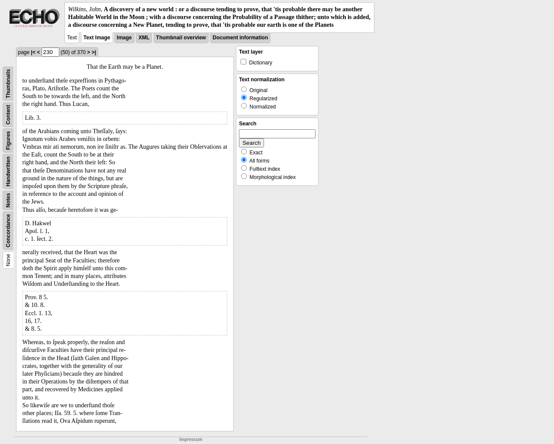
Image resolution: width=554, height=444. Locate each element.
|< (33, 52)
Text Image (97, 38)
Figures (8, 140)
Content (8, 114)
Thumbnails (8, 83)
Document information (240, 38)
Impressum (190, 439)
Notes (8, 200)
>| (94, 52)
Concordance (8, 230)
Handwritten (8, 171)
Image (124, 38)
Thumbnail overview (181, 38)
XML (143, 38)
